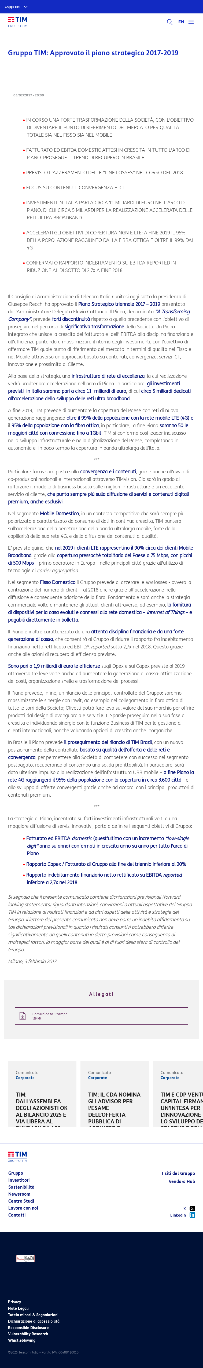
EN (181, 22)
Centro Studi (21, 1201)
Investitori (19, 1180)
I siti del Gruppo (178, 1173)
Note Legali (18, 1308)
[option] (42, 1116)
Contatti (17, 1215)
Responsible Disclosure (28, 1328)
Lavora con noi (23, 1208)
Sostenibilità (21, 1187)
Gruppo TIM (12, 7)
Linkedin (182, 1215)
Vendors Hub (182, 1181)
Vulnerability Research (28, 1334)
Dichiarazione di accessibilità (34, 1321)
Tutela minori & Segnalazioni (33, 1315)
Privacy (14, 1302)
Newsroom (19, 1194)
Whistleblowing (21, 1340)
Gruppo (15, 1173)
